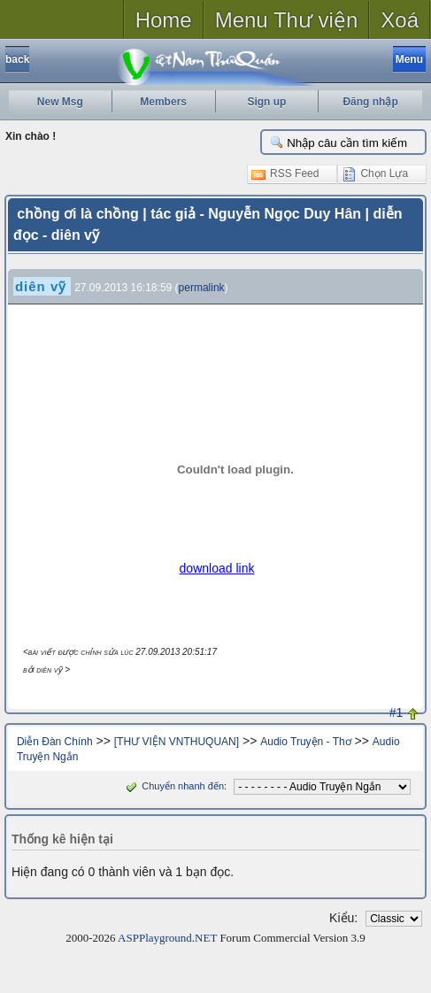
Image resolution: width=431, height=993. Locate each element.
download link (217, 568)
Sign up (266, 102)
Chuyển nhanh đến (173, 786)
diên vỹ (40, 286)
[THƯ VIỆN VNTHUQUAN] (176, 741)
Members (163, 102)
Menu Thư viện (286, 20)
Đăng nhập (369, 102)
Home (163, 20)
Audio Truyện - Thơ (305, 741)
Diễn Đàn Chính (55, 741)
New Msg (60, 102)
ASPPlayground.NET (167, 937)
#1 (396, 712)
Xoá (400, 20)
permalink (202, 287)
